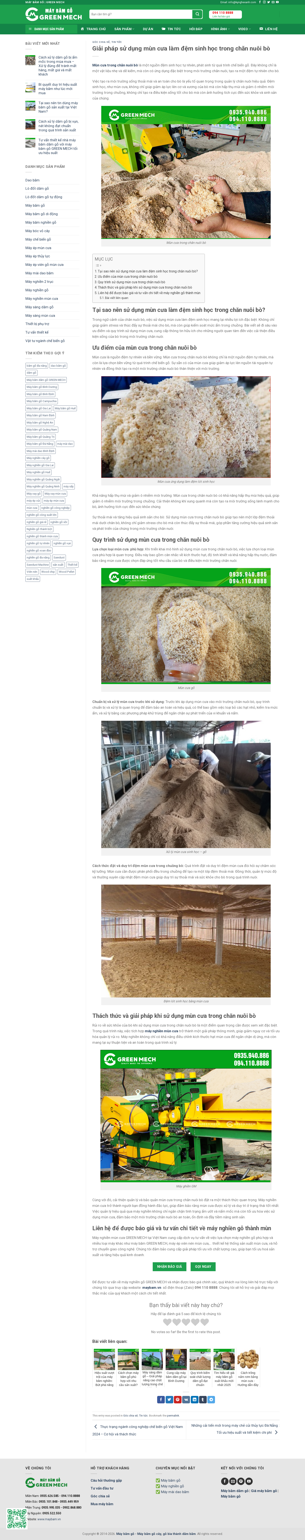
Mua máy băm (102, 1504)
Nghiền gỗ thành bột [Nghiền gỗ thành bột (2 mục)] (39, 529)
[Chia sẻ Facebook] (161, 1399)
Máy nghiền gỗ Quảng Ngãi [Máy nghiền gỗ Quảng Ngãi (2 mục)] (43, 479)
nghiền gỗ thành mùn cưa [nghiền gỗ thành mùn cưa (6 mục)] (42, 536)
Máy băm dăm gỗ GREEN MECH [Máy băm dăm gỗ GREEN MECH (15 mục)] (46, 379)
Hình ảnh (220, 29)
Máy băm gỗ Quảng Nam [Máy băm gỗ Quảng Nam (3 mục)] (42, 429)
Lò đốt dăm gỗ (37, 188)
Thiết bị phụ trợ (37, 324)
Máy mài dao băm (39, 273)
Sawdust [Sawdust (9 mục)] (59, 557)
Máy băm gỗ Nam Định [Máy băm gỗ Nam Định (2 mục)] (40, 415)
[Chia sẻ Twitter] (169, 1399)
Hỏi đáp (195, 29)
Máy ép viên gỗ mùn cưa (44, 264)
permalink (173, 1415)
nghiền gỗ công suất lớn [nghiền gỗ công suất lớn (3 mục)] (42, 514)
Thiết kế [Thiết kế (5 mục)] (72, 564)
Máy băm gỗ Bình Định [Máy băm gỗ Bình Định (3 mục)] (40, 394)
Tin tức (116, 42)
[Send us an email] (273, 2)
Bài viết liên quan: (117, 298)
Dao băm (32, 180)
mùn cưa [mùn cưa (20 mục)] (32, 507)
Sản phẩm (124, 29)
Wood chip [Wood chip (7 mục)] (48, 571)
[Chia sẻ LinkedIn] (194, 1399)
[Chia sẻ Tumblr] (203, 1399)
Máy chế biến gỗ (38, 239)
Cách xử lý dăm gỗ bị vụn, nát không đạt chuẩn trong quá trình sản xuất (58, 125)
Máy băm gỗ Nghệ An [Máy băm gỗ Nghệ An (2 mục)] (40, 422)
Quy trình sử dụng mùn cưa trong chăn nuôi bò (131, 282)
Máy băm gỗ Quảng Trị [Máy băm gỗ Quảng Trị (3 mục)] (40, 436)
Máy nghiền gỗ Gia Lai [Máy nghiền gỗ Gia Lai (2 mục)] (40, 465)
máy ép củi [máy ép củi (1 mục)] (33, 500)
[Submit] (197, 14)
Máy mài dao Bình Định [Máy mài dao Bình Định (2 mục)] (40, 451)
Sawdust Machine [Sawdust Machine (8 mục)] (38, 564)
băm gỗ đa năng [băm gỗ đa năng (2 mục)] (37, 365)
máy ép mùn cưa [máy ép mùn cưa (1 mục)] (54, 500)
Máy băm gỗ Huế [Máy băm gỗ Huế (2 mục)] (65, 408)
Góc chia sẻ (101, 42)
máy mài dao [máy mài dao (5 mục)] (65, 443)
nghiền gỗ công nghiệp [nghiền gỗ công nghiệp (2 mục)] (55, 507)
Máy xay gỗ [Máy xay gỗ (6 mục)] (34, 493)
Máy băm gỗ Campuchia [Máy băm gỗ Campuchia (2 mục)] (42, 401)
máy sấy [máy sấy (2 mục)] (68, 486)
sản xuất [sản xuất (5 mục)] (58, 564)
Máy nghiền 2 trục (39, 281)
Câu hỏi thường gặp (106, 1480)
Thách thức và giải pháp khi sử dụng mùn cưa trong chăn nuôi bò (145, 287)
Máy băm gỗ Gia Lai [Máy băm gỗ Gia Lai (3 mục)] (39, 408)
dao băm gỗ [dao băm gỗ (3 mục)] (58, 365)
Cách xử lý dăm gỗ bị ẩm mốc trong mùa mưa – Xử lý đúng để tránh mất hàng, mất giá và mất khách (58, 66)
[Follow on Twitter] (268, 2)
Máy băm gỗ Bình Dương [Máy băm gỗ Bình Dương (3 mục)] (42, 387)
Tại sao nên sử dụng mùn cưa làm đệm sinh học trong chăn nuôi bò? (148, 271)
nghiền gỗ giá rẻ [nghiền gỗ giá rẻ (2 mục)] (36, 522)
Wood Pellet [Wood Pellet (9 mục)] (66, 571)
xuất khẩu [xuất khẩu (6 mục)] (33, 579)
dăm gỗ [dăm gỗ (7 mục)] (31, 372)
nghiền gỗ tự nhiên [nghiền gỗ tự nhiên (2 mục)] (38, 543)
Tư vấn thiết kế (37, 332)
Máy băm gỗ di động (41, 214)
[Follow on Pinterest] (241, 1481)
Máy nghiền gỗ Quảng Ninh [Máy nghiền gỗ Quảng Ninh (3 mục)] (43, 486)
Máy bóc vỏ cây (37, 231)
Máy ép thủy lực (37, 256)
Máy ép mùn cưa (38, 248)
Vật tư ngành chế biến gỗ (45, 341)
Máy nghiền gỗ (37, 290)
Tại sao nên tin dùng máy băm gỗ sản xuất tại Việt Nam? (58, 107)
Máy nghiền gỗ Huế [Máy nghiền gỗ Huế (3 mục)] (38, 472)
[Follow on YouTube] (277, 2)
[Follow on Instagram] (264, 2)
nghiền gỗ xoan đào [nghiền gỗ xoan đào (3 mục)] (39, 550)
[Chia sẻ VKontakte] (186, 1399)
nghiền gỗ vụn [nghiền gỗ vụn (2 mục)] (62, 543)
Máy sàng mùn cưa (40, 315)
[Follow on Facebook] (260, 2)
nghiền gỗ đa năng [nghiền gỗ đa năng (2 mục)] (38, 557)
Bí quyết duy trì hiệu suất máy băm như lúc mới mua (58, 88)
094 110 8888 (222, 13)
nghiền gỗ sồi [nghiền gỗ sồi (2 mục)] (58, 522)
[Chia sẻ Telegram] (211, 1399)
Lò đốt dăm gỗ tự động (43, 197)
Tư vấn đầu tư (102, 1488)
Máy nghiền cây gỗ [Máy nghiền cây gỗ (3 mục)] (38, 458)
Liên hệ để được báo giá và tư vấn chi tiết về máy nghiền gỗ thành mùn (149, 293)
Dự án (148, 29)
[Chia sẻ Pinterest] (178, 1399)
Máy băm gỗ (35, 205)
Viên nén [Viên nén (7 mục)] (32, 571)
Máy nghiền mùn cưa (41, 298)
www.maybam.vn (49, 1519)
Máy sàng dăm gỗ (39, 307)
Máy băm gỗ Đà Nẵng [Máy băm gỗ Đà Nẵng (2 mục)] (40, 443)
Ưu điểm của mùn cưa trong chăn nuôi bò (128, 277)
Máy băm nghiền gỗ (40, 222)
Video (244, 29)
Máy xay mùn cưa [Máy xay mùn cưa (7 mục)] (55, 493)
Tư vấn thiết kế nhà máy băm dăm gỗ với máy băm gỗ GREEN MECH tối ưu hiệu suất (58, 146)
